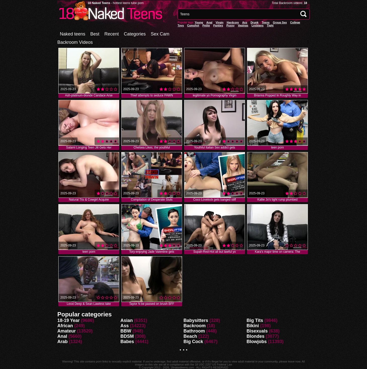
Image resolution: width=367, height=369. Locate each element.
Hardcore (233, 22)
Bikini (253, 325)
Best (94, 33)
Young (199, 22)
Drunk (255, 22)
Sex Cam (160, 33)
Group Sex (280, 22)
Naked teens (72, 33)
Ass (244, 22)
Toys (181, 25)
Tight (270, 25)
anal (209, 22)
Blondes (255, 336)
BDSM (127, 336)
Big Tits (255, 320)
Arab (62, 341)
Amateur (66, 331)
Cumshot (193, 25)
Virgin (219, 22)
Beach (190, 336)
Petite (206, 25)
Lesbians (258, 25)
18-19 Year (68, 320)
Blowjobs (257, 341)
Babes (127, 341)
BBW (125, 331)
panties (218, 25)
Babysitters (196, 320)
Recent (111, 33)
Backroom (195, 325)
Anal (62, 336)
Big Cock (193, 341)
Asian (126, 320)
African (65, 325)
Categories (135, 33)
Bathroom (194, 331)
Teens (266, 22)
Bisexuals (257, 331)
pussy (230, 25)
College (295, 22)
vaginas (243, 25)
